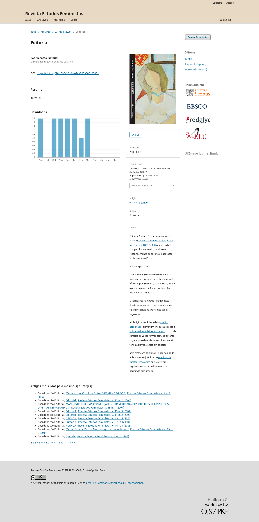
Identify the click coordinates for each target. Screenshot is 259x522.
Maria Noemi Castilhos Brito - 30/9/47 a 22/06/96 (96, 393)
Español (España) (195, 64)
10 (51, 442)
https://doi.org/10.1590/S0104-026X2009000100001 (68, 73)
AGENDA (71, 418)
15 (69, 442)
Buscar (225, 19)
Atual (28, 19)
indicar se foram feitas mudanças (147, 331)
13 (62, 442)
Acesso (230, 2)
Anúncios (59, 19)
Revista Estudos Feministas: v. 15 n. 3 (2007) (104, 411)
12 (58, 442)
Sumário (71, 422)
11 (55, 442)
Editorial (71, 400)
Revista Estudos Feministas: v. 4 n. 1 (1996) (103, 436)
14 (65, 442)
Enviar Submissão (198, 37)
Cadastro (217, 2)
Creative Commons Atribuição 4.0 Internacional (114, 483)
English (189, 58)
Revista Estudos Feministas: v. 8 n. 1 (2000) (104, 422)
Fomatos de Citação (142, 185)
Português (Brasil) (196, 69)
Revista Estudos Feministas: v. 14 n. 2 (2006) (104, 414)
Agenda (71, 436)
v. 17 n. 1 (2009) (63, 31)
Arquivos (42, 19)
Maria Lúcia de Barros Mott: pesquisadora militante (97, 429)
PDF (137, 134)
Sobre (74, 19)
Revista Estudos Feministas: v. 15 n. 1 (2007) (97, 407)
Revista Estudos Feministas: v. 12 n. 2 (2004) (104, 400)
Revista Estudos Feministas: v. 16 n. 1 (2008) (104, 425)
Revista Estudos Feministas (54, 13)
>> (75, 442)
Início (33, 31)
